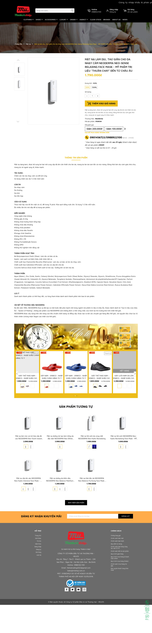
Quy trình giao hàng (118, 588)
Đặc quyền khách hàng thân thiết (119, 608)
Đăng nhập (114, 9)
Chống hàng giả (116, 564)
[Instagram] (84, 617)
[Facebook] (67, 617)
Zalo (147, 610)
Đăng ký (113, 12)
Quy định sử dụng (117, 574)
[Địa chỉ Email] (92, 544)
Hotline (147, 603)
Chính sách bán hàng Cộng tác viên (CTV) (118, 578)
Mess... (147, 617)
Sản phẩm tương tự (76, 416)
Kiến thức (37, 574)
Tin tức (38, 571)
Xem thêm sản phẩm (76, 531)
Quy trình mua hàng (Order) (118, 598)
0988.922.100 (79, 593)
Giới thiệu (37, 567)
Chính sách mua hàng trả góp (120, 603)
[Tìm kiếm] (71, 11)
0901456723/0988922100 (106, 137)
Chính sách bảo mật (118, 567)
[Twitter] (72, 617)
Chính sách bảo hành (118, 571)
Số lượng (88, 92)
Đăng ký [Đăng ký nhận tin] (126, 544)
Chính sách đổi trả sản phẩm (119, 584)
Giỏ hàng (38, 585)
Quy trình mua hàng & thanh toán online (119, 592)
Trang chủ (37, 564)
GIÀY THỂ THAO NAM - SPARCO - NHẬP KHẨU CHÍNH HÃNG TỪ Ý (51, 390)
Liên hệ (38, 588)
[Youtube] (78, 617)
